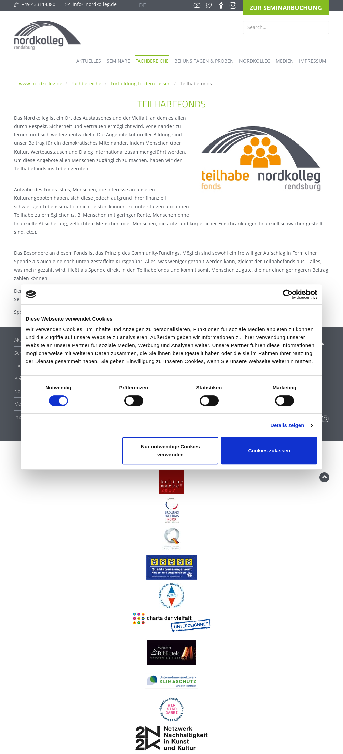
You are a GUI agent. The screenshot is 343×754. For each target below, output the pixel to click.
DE (142, 5)
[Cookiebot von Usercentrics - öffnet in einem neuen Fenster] (288, 294)
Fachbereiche (86, 83)
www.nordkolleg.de (40, 83)
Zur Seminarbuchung (286, 8)
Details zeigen (287, 425)
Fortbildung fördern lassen (141, 83)
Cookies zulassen (269, 450)
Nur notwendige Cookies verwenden (170, 450)
